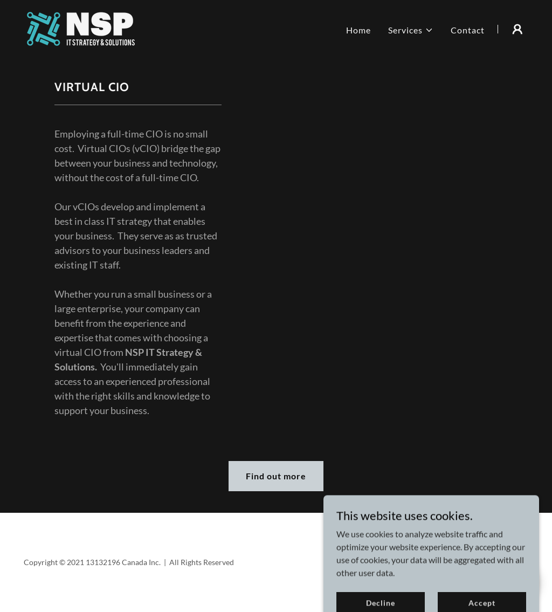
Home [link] (358, 30)
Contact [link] (468, 30)
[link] (81, 28)
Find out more (276, 476)
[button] (410, 30)
